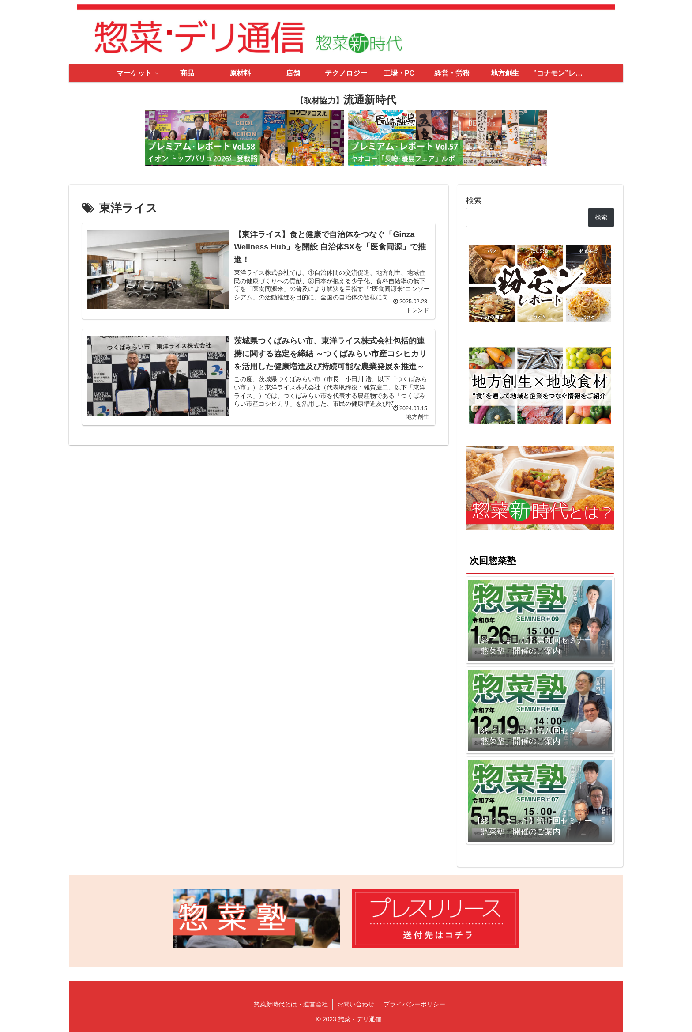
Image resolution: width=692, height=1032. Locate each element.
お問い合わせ (355, 1004)
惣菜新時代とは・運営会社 (291, 1004)
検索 (474, 200)
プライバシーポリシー (414, 1004)
